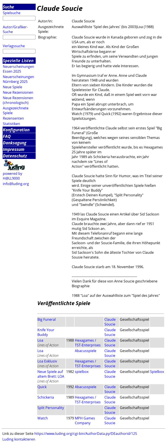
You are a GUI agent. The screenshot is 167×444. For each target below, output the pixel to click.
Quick (42, 386)
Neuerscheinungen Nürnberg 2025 (18, 79)
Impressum (13, 149)
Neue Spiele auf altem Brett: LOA (50, 374)
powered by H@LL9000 (12, 176)
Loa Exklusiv (47, 361)
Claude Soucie (110, 322)
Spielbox (157, 371)
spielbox (82, 371)
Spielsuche (11, 12)
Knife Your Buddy (45, 332)
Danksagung (14, 143)
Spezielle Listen (18, 60)
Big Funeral (46, 319)
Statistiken (11, 123)
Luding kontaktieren (18, 439)
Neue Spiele (12, 87)
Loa (40, 340)
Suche (8, 7)
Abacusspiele (85, 350)
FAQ (7, 136)
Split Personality (50, 407)
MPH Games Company (85, 420)
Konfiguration (16, 130)
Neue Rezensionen (18, 92)
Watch (42, 418)
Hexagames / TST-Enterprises (88, 342)
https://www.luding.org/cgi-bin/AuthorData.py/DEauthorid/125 (85, 433)
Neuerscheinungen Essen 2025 (18, 69)
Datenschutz (15, 156)
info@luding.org (16, 183)
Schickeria (45, 397)
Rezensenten (13, 118)
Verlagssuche (14, 45)
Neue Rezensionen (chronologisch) (18, 100)
